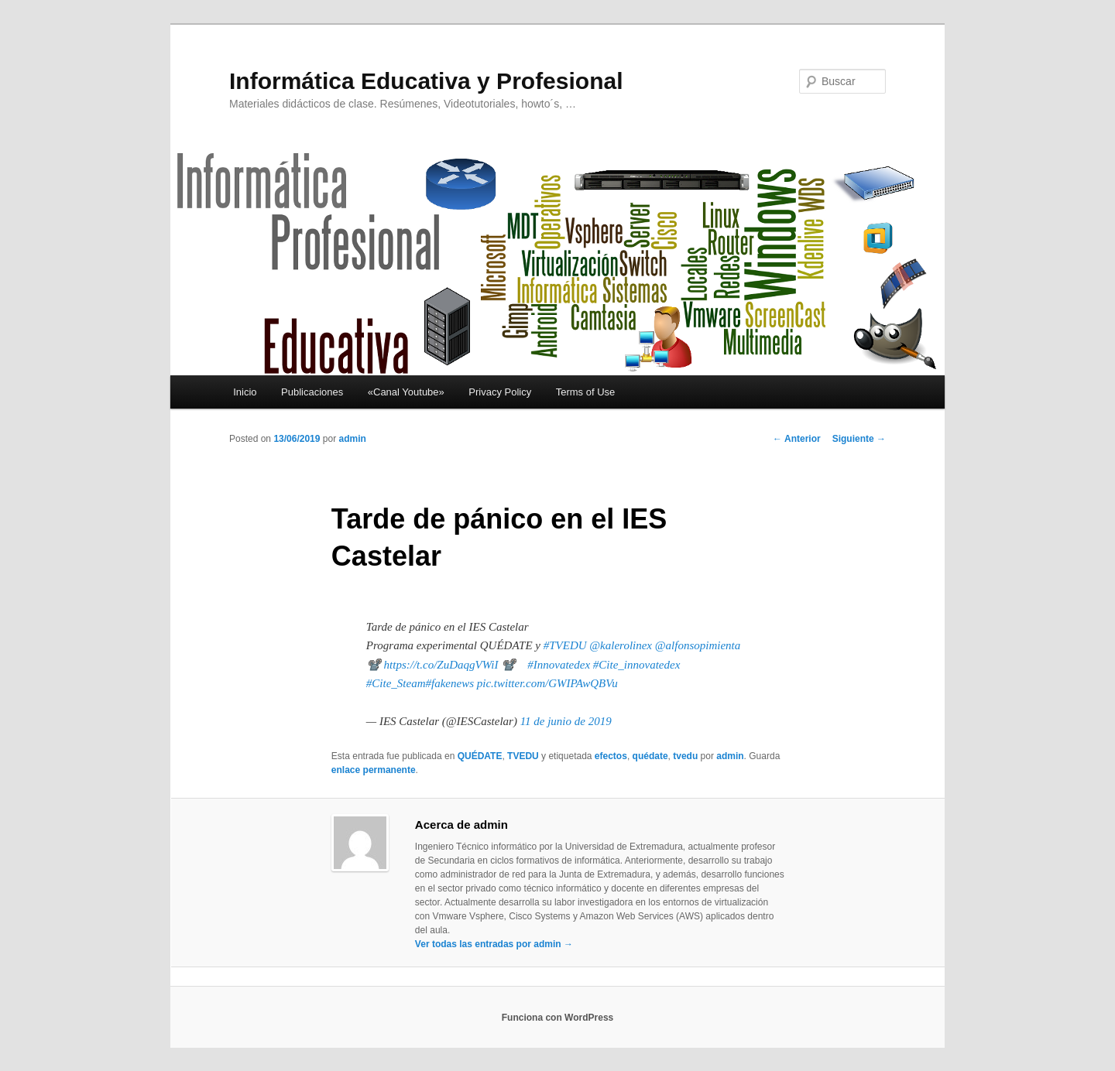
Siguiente (859, 438)
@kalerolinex (620, 645)
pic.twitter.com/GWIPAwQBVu (547, 683)
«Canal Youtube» (406, 392)
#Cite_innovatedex (636, 665)
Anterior (797, 438)
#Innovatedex (558, 665)
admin (351, 438)
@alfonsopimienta (697, 645)
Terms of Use (586, 392)
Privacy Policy (499, 392)
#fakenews (450, 683)
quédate (650, 756)
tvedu (685, 756)
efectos (611, 756)
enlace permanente (373, 770)
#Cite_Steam (396, 683)
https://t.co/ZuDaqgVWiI (441, 665)
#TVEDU (565, 645)
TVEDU (523, 756)
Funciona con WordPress (557, 1017)
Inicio (244, 392)
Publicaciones (312, 392)
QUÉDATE (480, 756)
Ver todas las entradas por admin (494, 944)
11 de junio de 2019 (566, 721)
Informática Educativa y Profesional (426, 81)
